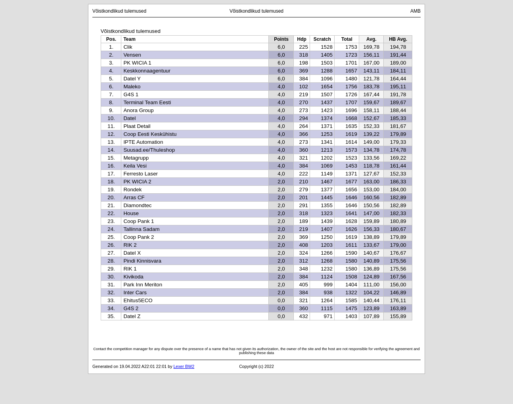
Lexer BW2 (183, 366)
